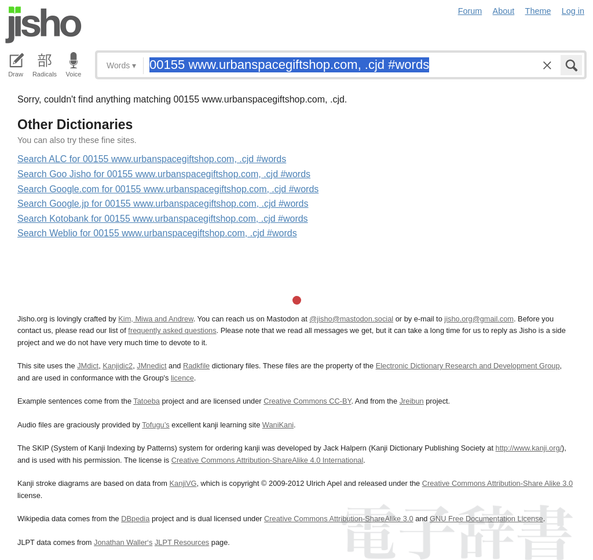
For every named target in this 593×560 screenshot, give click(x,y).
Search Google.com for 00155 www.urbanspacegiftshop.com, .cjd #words (168, 189)
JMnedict (151, 365)
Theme (538, 11)
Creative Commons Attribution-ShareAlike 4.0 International (267, 460)
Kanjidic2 (118, 365)
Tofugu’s (155, 424)
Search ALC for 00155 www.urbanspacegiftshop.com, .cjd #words (151, 159)
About (504, 11)
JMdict (87, 365)
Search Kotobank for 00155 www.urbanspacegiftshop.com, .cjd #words (162, 219)
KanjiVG (182, 483)
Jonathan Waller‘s (123, 542)
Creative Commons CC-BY (307, 401)
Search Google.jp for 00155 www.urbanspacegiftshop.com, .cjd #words (163, 203)
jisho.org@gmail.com (479, 318)
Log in (573, 11)
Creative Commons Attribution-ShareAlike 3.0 (338, 518)
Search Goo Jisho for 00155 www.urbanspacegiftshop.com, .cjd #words (163, 174)
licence (182, 378)
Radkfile (196, 365)
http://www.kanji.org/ (529, 448)
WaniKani (278, 424)
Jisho (43, 24)
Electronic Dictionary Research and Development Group (468, 365)
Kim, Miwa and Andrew (155, 318)
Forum (470, 11)
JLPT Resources (182, 542)
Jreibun (412, 401)
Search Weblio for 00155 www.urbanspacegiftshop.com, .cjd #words (157, 233)
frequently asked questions (172, 330)
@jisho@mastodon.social (351, 318)
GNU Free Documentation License (486, 518)
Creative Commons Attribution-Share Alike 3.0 (497, 483)
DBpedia (135, 518)
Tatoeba (146, 401)
